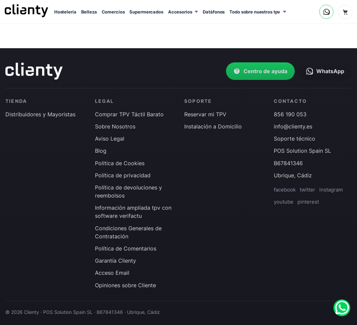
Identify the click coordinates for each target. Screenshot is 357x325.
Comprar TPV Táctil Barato (129, 114)
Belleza (89, 11)
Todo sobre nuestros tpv (254, 11)
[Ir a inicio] (34, 71)
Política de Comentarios (125, 248)
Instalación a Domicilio (213, 126)
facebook (285, 189)
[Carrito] (345, 12)
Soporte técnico (294, 138)
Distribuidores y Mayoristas (40, 114)
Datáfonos (214, 11)
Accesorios (180, 11)
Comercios (113, 11)
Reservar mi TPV (205, 114)
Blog (100, 150)
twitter (307, 189)
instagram (331, 189)
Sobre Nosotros (115, 126)
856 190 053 (290, 114)
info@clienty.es (293, 126)
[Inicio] (26, 10)
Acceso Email (112, 272)
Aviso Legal (109, 138)
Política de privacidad (123, 175)
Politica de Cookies (119, 163)
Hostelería (65, 11)
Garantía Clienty (115, 260)
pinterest (308, 202)
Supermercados (146, 11)
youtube (283, 202)
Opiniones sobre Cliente (125, 285)
